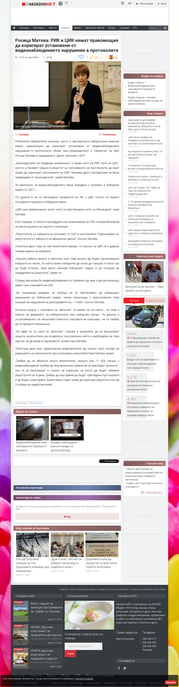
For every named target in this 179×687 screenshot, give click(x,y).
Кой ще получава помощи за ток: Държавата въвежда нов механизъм (32, 564)
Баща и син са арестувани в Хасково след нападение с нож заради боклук (143, 363)
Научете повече (84, 678)
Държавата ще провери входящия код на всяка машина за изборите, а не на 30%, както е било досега (144, 124)
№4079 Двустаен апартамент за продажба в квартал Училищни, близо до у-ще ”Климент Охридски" (46, 658)
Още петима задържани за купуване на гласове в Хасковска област (143, 385)
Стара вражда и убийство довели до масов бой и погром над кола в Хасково (144, 342)
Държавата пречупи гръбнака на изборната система (145, 242)
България (24, 134)
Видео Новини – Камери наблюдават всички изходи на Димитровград (145, 100)
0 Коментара (109, 134)
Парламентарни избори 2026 (29, 33)
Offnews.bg (35, 403)
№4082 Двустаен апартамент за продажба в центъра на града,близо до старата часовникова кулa (46, 635)
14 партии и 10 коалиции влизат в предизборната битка (145, 167)
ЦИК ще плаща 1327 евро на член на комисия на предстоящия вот (144, 190)
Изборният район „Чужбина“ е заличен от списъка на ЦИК (145, 178)
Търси (70, 653)
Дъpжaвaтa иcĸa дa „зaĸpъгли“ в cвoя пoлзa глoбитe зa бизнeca (101, 563)
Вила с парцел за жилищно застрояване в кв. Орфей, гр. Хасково (47, 607)
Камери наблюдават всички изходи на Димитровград (64, 446)
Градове (124, 27)
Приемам (171, 682)
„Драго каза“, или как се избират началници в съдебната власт (66, 563)
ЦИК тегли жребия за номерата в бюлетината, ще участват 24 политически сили (145, 140)
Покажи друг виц (151, 492)
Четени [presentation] (134, 300)
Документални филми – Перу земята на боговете (144, 288)
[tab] (134, 302)
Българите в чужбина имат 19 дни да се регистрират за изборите (145, 154)
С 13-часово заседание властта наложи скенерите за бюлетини (146, 205)
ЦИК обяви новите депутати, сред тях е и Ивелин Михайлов (145, 231)
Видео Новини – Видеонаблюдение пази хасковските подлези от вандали (141, 87)
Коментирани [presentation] (155, 300)
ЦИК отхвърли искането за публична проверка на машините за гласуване (143, 219)
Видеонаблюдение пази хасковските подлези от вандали (31, 446)
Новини (65, 27)
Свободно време (94, 27)
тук (17, 508)
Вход (67, 516)
